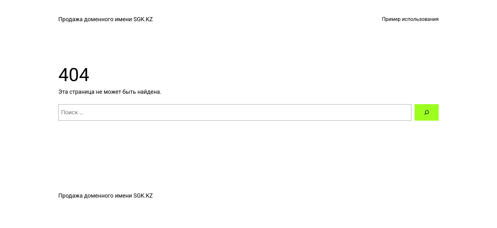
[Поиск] (427, 112)
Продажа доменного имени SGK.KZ (105, 19)
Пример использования (410, 19)
